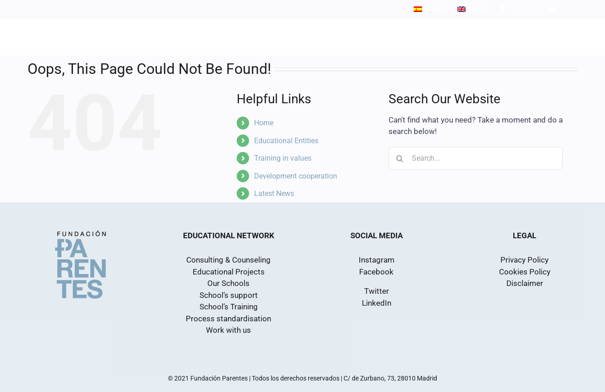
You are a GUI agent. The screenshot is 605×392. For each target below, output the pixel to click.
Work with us (228, 330)
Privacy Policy (524, 259)
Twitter (376, 291)
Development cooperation (295, 176)
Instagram (376, 259)
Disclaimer (524, 283)
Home (263, 122)
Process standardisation (228, 318)
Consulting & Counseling (228, 259)
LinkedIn (376, 303)
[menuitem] (429, 9)
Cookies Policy (524, 271)
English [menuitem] (477, 9)
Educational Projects (229, 271)
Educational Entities (286, 140)
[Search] (400, 158)
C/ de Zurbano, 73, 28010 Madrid (390, 378)
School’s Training (229, 306)
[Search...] (476, 158)
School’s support (229, 295)
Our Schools (228, 283)
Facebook (376, 271)
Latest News (274, 193)
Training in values (282, 158)
